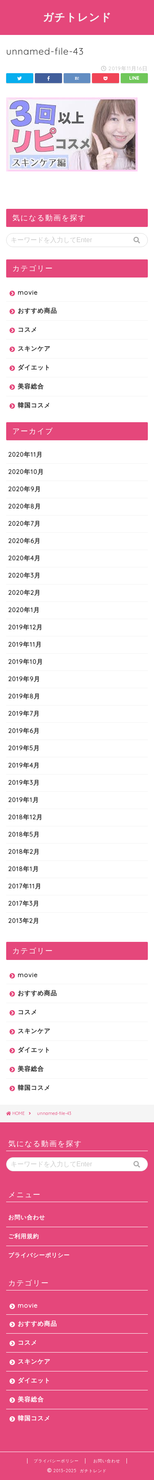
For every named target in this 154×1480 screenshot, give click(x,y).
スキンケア (34, 348)
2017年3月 (23, 903)
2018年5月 (24, 834)
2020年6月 (24, 541)
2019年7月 (24, 713)
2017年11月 (24, 886)
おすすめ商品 (37, 310)
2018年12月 (25, 817)
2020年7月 (24, 523)
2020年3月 (24, 575)
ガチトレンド (77, 16)
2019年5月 (24, 748)
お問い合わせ (26, 1217)
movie (28, 292)
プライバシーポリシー (39, 1254)
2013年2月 (23, 921)
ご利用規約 (23, 1236)
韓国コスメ (34, 405)
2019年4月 (24, 765)
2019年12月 (25, 627)
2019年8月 (24, 696)
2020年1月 (24, 610)
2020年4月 (24, 558)
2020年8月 (24, 506)
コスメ (27, 329)
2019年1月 (23, 800)
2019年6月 (24, 731)
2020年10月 (26, 472)
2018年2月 (24, 852)
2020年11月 (25, 454)
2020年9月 (24, 489)
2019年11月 (25, 644)
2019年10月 (25, 662)
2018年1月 (23, 869)
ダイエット (34, 367)
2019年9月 (24, 679)
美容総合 (31, 386)
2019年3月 (24, 782)
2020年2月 (24, 593)
